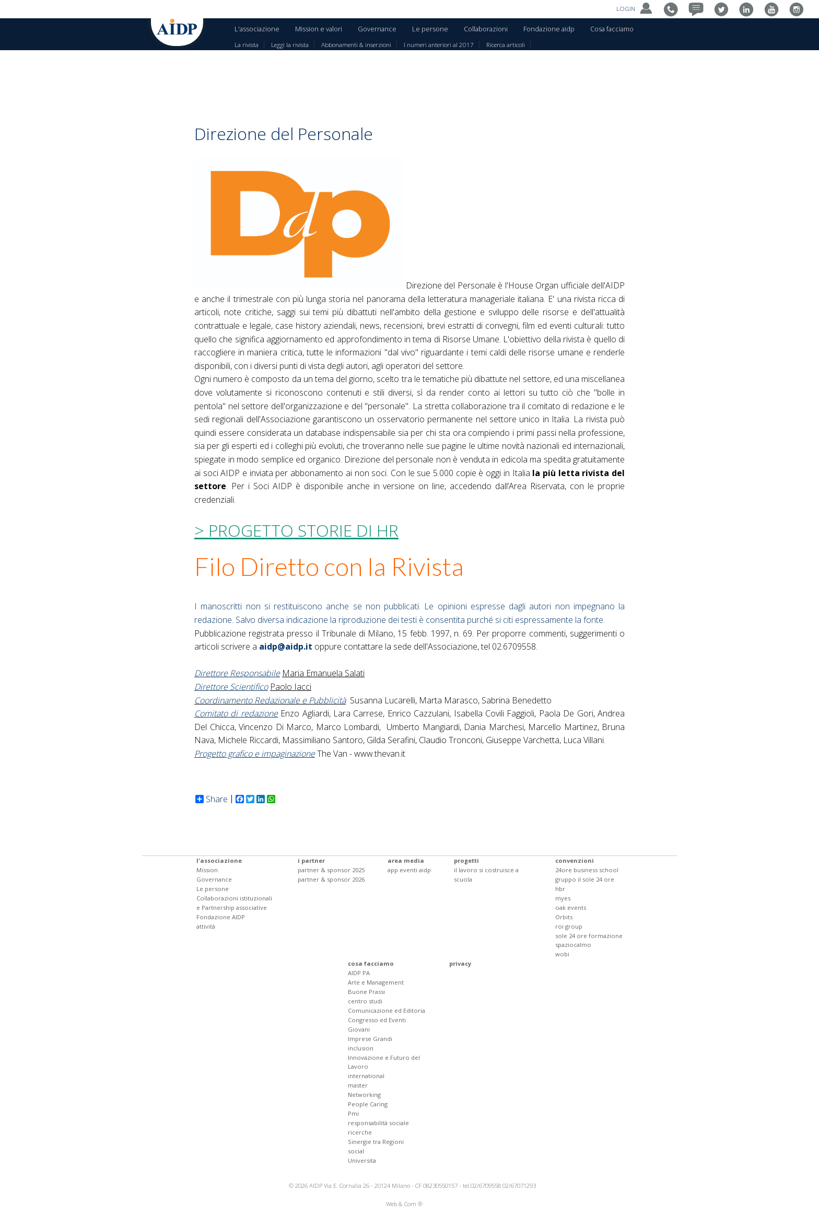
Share (211, 799)
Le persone (430, 28)
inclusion (360, 1048)
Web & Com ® (404, 1204)
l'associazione (219, 860)
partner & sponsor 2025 (331, 870)
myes (562, 898)
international (366, 1076)
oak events (570, 907)
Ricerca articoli (505, 45)
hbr (560, 889)
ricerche (360, 1132)
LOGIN (635, 9)
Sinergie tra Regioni (376, 1142)
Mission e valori (318, 28)
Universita (362, 1160)
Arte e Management (376, 982)
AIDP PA (359, 973)
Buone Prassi (366, 992)
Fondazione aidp (549, 28)
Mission (207, 870)
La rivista (247, 45)
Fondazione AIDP (220, 917)
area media (406, 860)
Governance (377, 28)
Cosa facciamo (612, 28)
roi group (568, 926)
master (358, 1085)
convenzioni (574, 860)
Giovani (359, 1029)
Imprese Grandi (370, 1039)
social (356, 1151)
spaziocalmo (573, 945)
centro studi (365, 1001)
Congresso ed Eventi (377, 1020)
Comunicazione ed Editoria (386, 1010)
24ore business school (586, 870)
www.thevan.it (379, 753)
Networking (364, 1095)
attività (205, 926)
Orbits (563, 917)
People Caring (368, 1104)
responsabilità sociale (378, 1123)
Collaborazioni (486, 28)
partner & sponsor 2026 (331, 879)
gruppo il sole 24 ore (584, 879)
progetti (466, 860)
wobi (562, 954)
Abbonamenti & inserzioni (356, 45)
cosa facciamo (371, 963)
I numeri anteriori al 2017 (439, 45)
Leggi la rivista (290, 45)
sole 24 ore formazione (589, 936)
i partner (311, 860)
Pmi (353, 1113)
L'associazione (257, 28)
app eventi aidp (409, 870)
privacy (460, 963)
